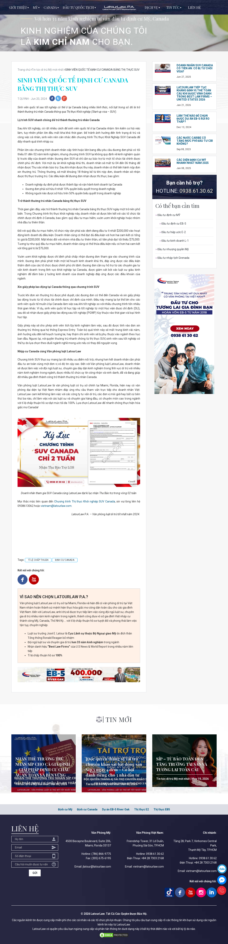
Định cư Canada (87, 809)
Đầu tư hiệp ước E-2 (172, 232)
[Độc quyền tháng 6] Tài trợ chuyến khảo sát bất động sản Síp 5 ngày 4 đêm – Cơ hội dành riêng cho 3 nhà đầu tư (114, 767)
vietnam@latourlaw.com (56, 505)
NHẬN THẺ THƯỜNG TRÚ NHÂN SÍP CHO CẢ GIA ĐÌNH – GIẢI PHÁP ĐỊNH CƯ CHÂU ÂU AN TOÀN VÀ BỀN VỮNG (42, 767)
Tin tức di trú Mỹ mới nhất (32, 784)
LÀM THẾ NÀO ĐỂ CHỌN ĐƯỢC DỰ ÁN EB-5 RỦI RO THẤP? (193, 118)
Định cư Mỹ (65, 809)
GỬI (34, 873)
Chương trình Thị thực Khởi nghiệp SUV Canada (84, 501)
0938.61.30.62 (196, 191)
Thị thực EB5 (161, 809)
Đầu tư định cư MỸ (167, 215)
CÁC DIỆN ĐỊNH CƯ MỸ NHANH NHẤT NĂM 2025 (193, 161)
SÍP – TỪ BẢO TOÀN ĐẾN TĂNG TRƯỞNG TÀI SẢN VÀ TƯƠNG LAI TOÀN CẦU (181, 764)
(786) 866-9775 (101, 853)
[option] (114, 25)
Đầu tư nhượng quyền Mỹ (172, 249)
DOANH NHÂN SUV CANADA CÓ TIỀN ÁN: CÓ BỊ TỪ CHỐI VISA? (195, 68)
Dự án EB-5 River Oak (116, 809)
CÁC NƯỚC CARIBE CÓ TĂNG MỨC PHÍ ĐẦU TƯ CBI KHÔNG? (195, 141)
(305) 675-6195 (101, 858)
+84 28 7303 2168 (152, 858)
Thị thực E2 (141, 809)
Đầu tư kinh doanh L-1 (174, 240)
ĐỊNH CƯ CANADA (64, 560)
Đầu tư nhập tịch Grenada (172, 257)
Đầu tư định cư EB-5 (172, 223)
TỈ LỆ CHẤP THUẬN (38, 560)
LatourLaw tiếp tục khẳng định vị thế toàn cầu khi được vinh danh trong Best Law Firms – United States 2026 (194, 93)
